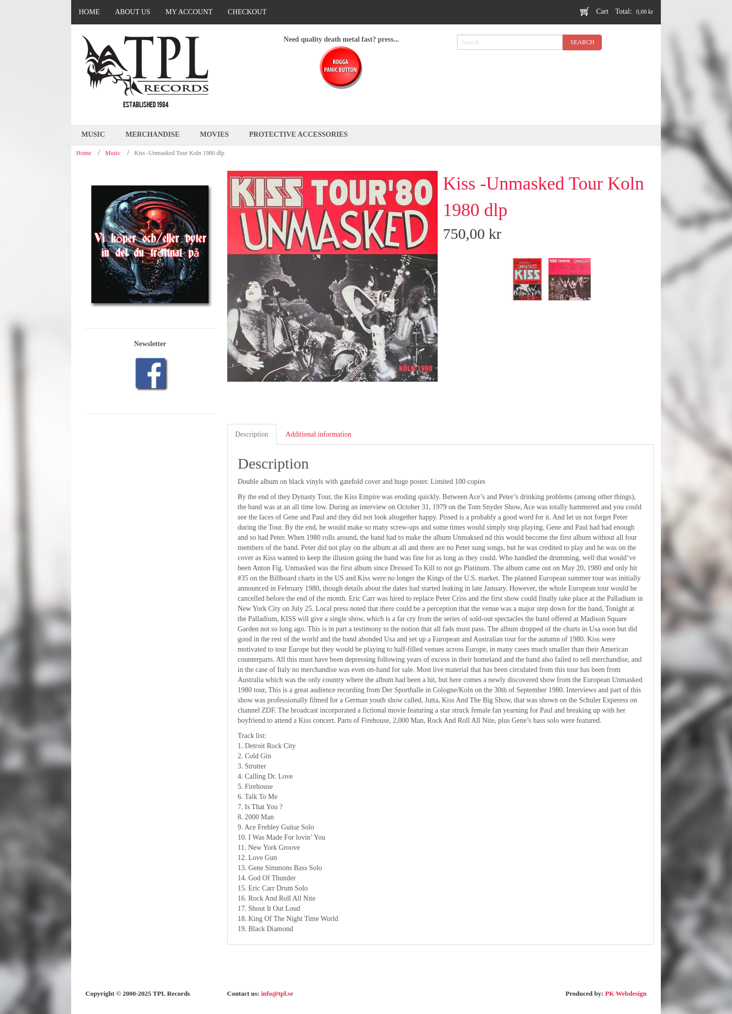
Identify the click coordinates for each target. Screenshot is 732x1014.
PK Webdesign (626, 993)
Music (112, 153)
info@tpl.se (277, 993)
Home (83, 153)
